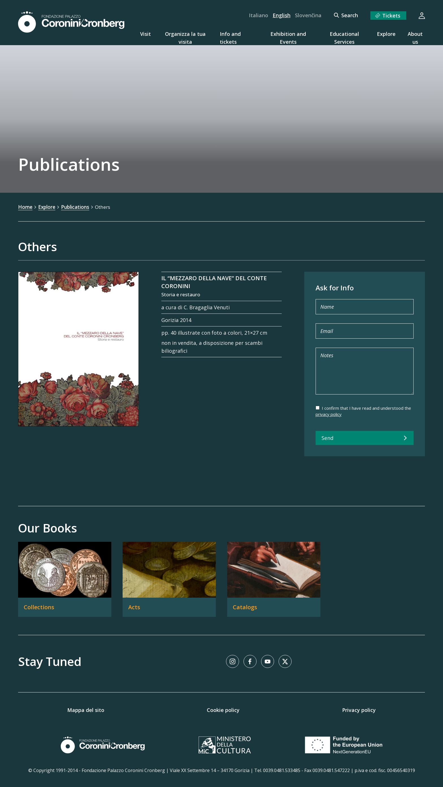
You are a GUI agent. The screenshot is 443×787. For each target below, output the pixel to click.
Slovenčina (308, 15)
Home (25, 206)
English (281, 15)
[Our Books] (221, 588)
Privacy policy (359, 709)
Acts (134, 607)
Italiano (258, 15)
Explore (48, 206)
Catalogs (245, 607)
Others (107, 206)
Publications (78, 206)
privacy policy (329, 414)
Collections (39, 607)
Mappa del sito (85, 709)
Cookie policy (223, 709)
